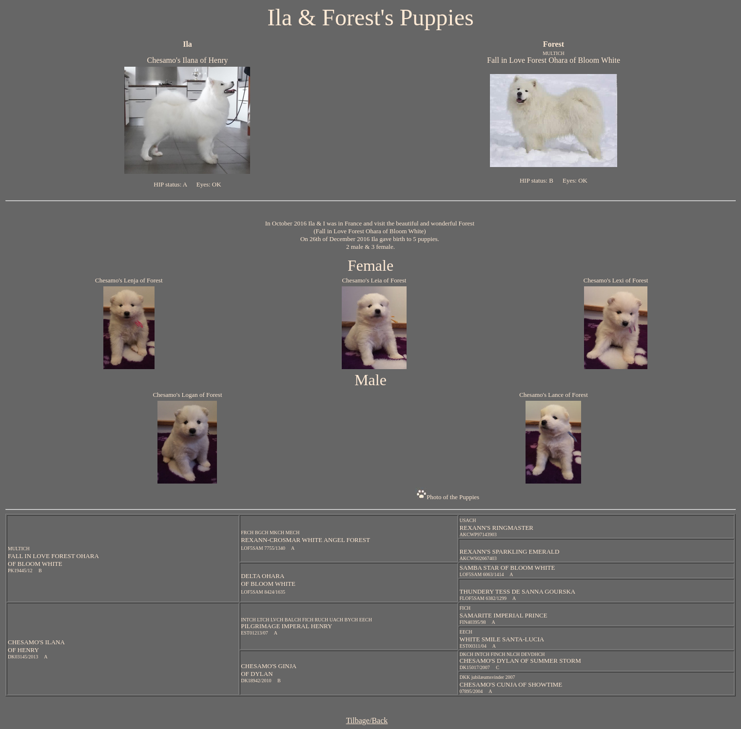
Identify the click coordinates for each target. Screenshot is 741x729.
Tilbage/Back (367, 720)
